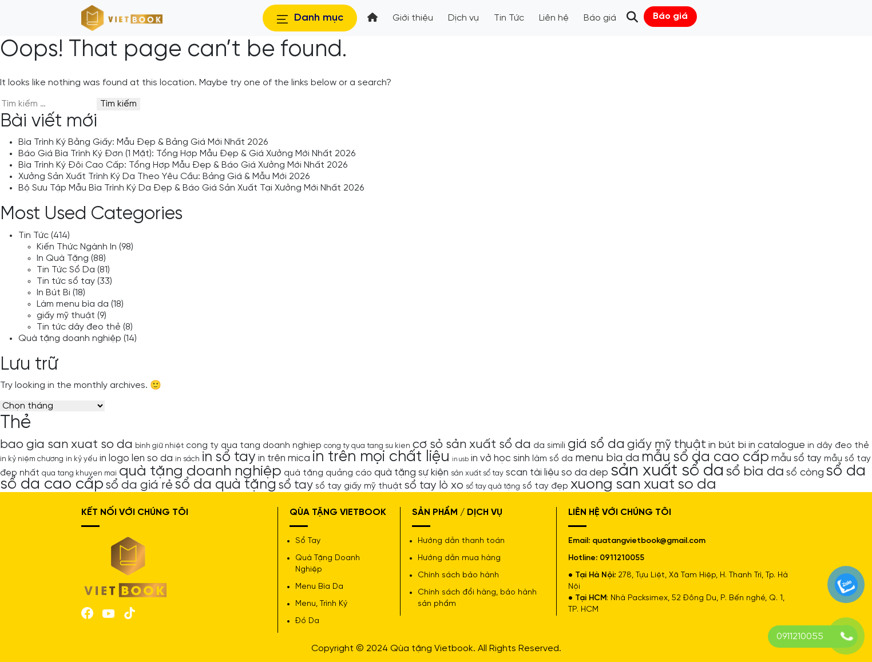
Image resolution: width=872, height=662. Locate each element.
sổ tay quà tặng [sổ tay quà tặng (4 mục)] (493, 486)
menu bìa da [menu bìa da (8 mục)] (607, 458)
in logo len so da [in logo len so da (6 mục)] (136, 458)
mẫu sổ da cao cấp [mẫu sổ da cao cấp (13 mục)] (705, 457)
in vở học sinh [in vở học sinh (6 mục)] (500, 458)
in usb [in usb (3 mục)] (460, 459)
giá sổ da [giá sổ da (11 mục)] (596, 444)
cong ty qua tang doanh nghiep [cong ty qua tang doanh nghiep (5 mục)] (254, 445)
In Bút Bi (53, 293)
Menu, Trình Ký (321, 604)
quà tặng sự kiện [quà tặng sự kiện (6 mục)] (411, 472)
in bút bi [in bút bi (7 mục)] (727, 445)
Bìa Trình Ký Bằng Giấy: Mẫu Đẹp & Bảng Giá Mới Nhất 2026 (143, 142)
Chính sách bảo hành (458, 575)
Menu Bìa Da (319, 586)
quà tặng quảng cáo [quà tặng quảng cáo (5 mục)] (328, 473)
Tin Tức (33, 235)
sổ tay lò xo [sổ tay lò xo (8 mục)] (434, 485)
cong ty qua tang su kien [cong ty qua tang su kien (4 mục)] (367, 446)
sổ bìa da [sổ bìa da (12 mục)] (755, 472)
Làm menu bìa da (73, 304)
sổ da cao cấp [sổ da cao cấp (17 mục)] (52, 484)
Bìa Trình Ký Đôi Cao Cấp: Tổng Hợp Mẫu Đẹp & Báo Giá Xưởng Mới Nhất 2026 (182, 165)
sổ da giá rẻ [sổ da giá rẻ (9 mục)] (139, 485)
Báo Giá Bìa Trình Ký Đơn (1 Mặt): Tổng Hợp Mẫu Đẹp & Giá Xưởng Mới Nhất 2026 (186, 153)
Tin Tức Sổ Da (66, 270)
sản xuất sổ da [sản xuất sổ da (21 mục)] (667, 470)
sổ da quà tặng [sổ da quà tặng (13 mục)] (225, 484)
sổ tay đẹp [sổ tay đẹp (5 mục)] (545, 486)
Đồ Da (307, 621)
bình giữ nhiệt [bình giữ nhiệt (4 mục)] (159, 446)
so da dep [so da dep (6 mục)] (584, 472)
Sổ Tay (307, 541)
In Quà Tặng (63, 258)
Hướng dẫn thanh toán (461, 541)
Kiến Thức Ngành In (77, 247)
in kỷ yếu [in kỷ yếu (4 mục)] (81, 459)
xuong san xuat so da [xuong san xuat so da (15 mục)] (643, 484)
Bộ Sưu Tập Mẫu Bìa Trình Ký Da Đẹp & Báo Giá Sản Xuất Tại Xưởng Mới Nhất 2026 (191, 188)
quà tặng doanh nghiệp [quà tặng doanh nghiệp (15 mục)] (200, 471)
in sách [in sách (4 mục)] (187, 459)
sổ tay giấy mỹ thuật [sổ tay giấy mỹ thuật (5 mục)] (358, 486)
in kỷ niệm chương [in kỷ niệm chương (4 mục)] (32, 459)
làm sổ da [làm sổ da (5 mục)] (552, 458)
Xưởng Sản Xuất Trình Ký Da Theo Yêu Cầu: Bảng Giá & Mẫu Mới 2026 (164, 176)
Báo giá (670, 16)
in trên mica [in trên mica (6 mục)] (284, 458)
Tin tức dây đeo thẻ (79, 327)
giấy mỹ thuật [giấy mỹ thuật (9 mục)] (666, 444)
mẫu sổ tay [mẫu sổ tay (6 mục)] (796, 458)
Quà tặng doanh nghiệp (69, 338)
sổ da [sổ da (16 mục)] (846, 471)
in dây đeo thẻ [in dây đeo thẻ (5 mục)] (838, 445)
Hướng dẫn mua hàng (459, 558)
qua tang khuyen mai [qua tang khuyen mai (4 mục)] (79, 473)
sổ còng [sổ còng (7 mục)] (805, 472)
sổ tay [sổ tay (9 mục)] (296, 485)
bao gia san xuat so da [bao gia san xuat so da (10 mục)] (66, 444)
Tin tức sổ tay (66, 281)
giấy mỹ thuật (66, 315)
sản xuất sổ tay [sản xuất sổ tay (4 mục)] (477, 473)
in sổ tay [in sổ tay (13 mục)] (229, 457)
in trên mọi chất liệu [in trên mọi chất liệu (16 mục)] (381, 457)
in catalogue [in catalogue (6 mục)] (776, 445)
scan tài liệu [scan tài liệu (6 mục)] (532, 472)
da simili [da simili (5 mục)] (549, 445)
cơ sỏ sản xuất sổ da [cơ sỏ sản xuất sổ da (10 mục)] (472, 444)
